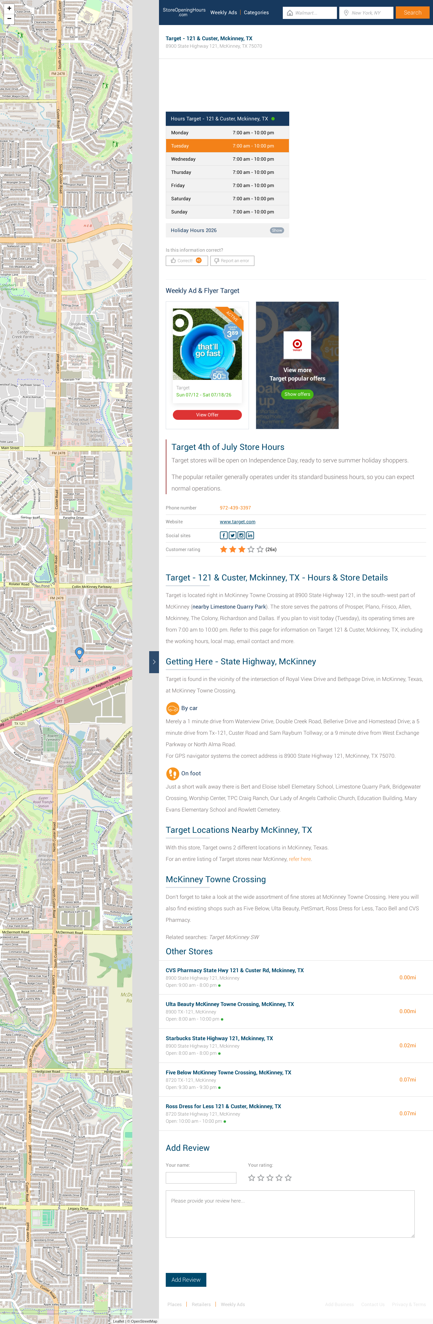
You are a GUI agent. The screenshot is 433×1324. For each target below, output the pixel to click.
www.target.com (237, 521)
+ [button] (9, 9)
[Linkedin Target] (250, 535)
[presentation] (217, 1260)
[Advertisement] (296, 89)
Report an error (231, 261)
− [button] (9, 19)
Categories (256, 12)
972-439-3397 (235, 507)
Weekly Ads (223, 12)
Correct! (186, 260)
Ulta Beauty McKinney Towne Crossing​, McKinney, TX (230, 1004)
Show (277, 230)
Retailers (201, 1304)
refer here (300, 859)
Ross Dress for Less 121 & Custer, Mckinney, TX (223, 1106)
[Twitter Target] (232, 535)
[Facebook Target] (224, 535)
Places (174, 1304)
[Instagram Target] (241, 535)
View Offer (207, 414)
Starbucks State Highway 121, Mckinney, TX (219, 1038)
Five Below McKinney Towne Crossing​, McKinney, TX (228, 1072)
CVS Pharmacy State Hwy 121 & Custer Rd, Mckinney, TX (235, 970)
